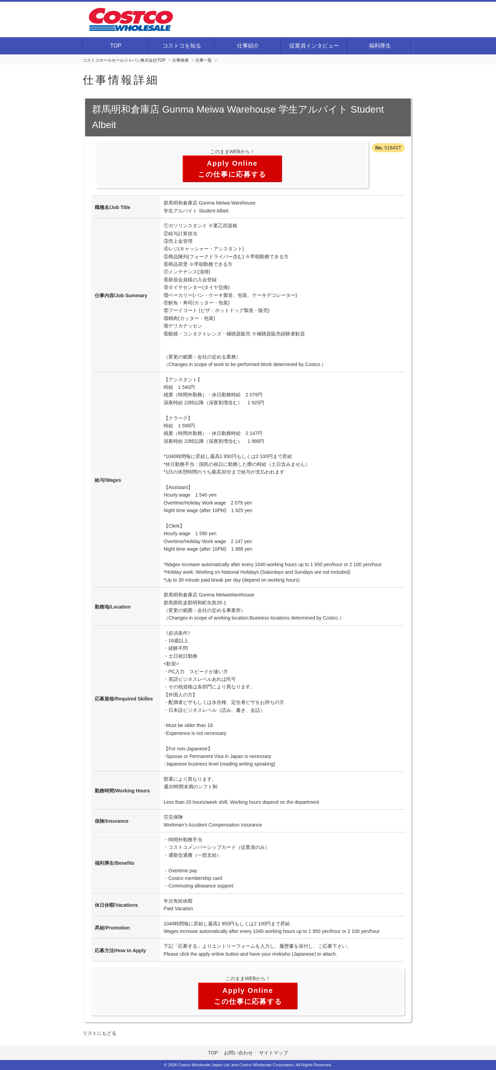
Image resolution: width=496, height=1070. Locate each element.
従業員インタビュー (314, 46)
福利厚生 (380, 46)
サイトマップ (273, 1053)
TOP (116, 46)
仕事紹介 (248, 46)
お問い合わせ (238, 1053)
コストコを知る (182, 46)
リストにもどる (99, 1033)
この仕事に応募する (232, 174)
